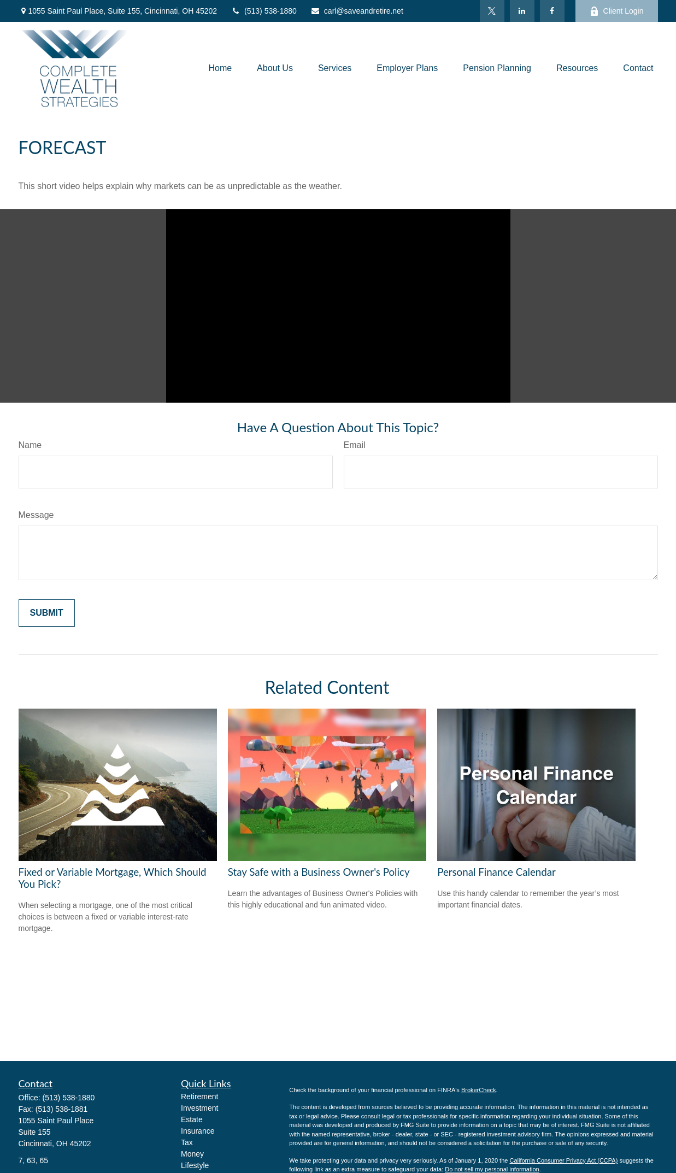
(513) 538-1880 (264, 11)
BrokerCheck (478, 1090)
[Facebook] (552, 11)
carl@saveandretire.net (356, 11)
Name (30, 445)
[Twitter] (492, 11)
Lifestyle (195, 1165)
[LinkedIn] (522, 11)
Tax (187, 1142)
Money (192, 1154)
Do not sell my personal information (492, 1169)
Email (355, 445)
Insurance (197, 1131)
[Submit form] (47, 613)
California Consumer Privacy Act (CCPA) (563, 1160)
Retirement (199, 1096)
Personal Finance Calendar (496, 872)
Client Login (617, 11)
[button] (220, 68)
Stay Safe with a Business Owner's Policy (319, 872)
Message (36, 515)
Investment (199, 1108)
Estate (192, 1119)
